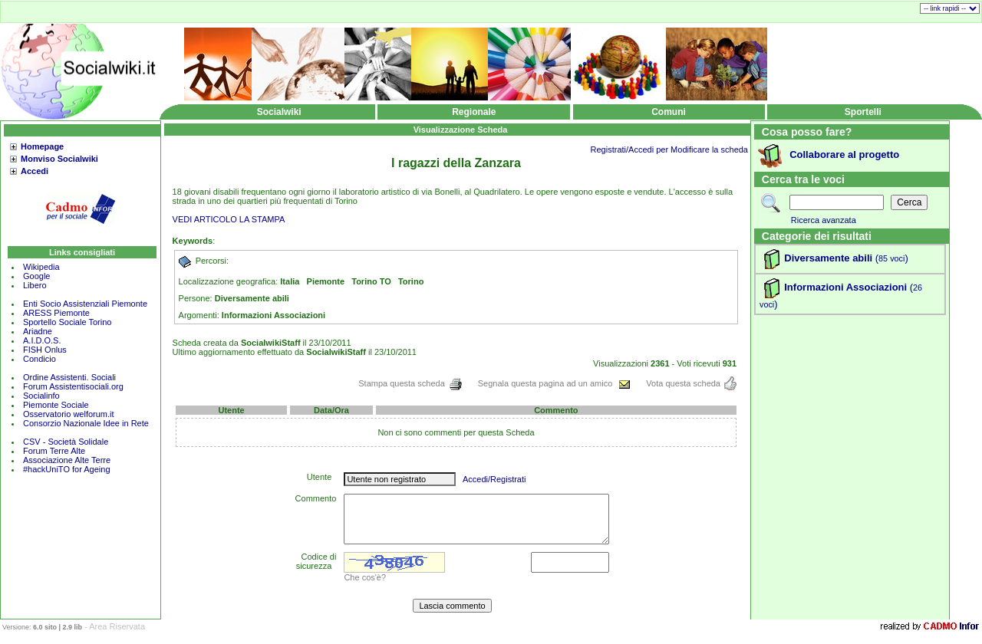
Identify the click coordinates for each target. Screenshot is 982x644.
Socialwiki (279, 112)
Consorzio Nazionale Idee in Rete (86, 423)
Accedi (34, 171)
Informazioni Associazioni (845, 287)
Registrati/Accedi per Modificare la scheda (669, 149)
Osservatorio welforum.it (68, 414)
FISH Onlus (45, 349)
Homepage (42, 146)
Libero (35, 285)
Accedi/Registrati (494, 479)
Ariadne (37, 331)
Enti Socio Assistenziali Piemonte (85, 303)
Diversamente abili (828, 258)
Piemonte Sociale (56, 404)
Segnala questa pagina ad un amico (554, 383)
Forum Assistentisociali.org (73, 386)
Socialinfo (41, 395)
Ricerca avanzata (823, 220)
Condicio (39, 358)
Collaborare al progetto (844, 154)
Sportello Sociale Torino (67, 322)
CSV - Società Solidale (65, 441)
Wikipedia (41, 266)
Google (36, 276)
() (890, 258)
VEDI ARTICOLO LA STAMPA (229, 219)
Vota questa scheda (691, 383)
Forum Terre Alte (55, 450)
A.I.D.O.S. (42, 340)
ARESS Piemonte (56, 312)
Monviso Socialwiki (59, 158)
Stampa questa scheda (410, 383)
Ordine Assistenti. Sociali (69, 377)
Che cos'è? (365, 577)
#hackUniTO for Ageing (66, 469)
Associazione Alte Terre (66, 460)
